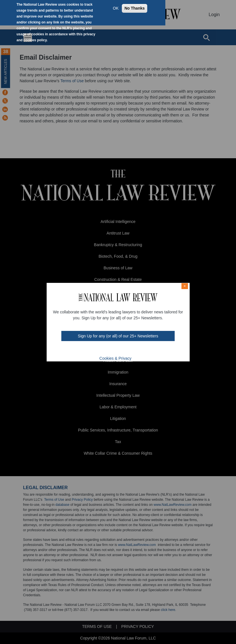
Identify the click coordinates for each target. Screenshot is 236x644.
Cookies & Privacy (115, 358)
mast (114, 349)
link (121, 349)
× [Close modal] (184, 286)
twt (106, 349)
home (128, 349)
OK (115, 8)
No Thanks (134, 8)
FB (99, 349)
